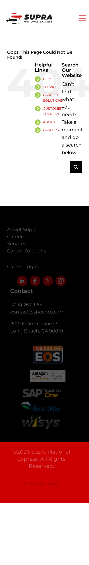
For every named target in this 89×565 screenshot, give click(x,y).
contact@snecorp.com (38, 312)
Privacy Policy (41, 483)
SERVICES (51, 87)
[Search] (76, 167)
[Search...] (66, 167)
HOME (48, 79)
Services (16, 244)
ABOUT (49, 122)
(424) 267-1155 (27, 305)
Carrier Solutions (26, 251)
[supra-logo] (29, 16)
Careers (16, 237)
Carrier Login (22, 267)
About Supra (22, 230)
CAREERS (51, 130)
